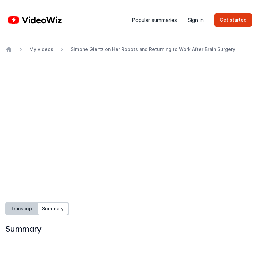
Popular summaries (154, 20)
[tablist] (37, 208)
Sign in (196, 20)
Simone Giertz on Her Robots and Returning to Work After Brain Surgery (153, 49)
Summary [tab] (53, 208)
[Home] (35, 20)
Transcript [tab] (22, 208)
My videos (41, 49)
